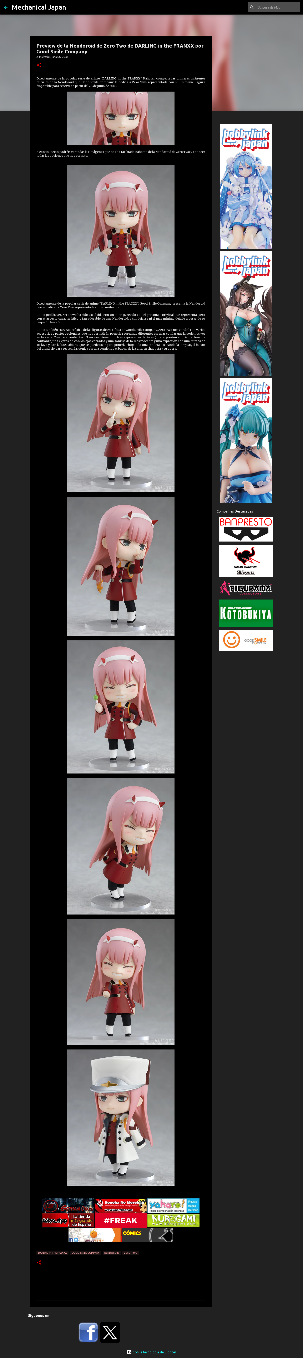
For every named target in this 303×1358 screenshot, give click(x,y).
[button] (38, 65)
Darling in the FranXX (52, 1252)
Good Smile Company (86, 1252)
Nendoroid (111, 1252)
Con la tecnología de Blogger (151, 1352)
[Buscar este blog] (278, 7)
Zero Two (130, 1252)
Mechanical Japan (39, 7)
